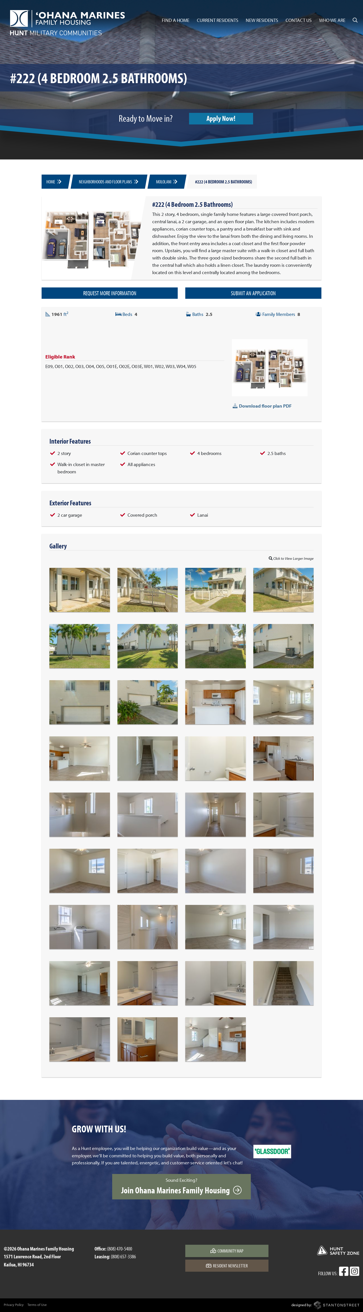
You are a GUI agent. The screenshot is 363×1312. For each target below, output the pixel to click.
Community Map (227, 1251)
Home (54, 182)
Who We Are (332, 20)
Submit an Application (253, 293)
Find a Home (175, 20)
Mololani (167, 182)
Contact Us (299, 20)
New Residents (262, 20)
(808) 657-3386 (123, 1256)
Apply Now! (221, 118)
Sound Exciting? (181, 1186)
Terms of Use (37, 1304)
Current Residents (217, 20)
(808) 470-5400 (119, 1248)
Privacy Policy (14, 1304)
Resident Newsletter (227, 1266)
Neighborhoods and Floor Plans (109, 182)
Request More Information (109, 293)
